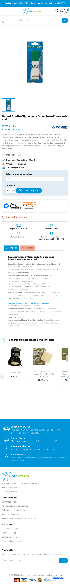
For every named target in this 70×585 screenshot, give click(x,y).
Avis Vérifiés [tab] (27, 248)
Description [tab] (11, 248)
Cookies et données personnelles (16, 541)
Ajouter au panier (29, 190)
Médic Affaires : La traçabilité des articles (19, 518)
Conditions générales (11, 537)
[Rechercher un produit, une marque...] (35, 20)
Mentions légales (9, 533)
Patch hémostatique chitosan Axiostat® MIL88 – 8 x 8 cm (43, 374)
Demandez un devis (10, 502)
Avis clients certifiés (10, 514)
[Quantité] (9, 190)
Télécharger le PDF (13, 167)
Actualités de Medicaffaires (13, 510)
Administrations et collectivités (15, 506)
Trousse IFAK (15, 373)
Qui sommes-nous (10, 529)
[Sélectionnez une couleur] (35, 178)
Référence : (8, 155)
